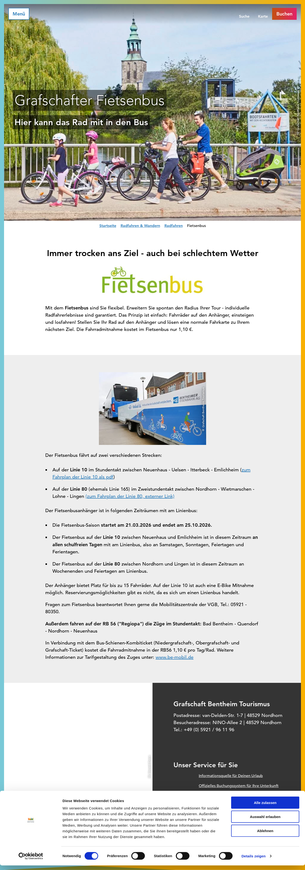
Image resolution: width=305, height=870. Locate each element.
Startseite (107, 225)
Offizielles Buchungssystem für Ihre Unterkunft (239, 785)
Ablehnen (265, 835)
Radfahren (173, 225)
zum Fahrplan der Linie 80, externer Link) (130, 496)
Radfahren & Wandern (140, 225)
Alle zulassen (265, 807)
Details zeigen (253, 861)
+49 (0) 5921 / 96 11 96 (209, 730)
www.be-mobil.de (174, 657)
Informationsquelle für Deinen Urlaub (231, 775)
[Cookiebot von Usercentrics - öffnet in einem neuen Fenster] (31, 860)
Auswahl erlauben (265, 821)
